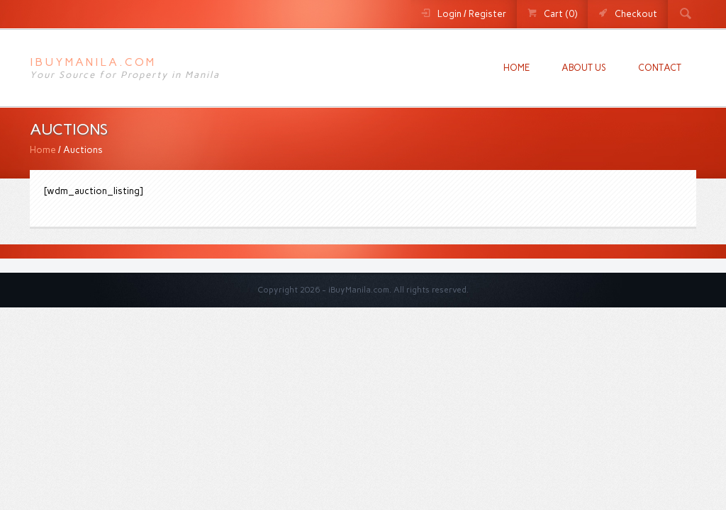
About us (584, 67)
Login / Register (471, 13)
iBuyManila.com (93, 62)
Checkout (636, 13)
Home (516, 67)
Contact (659, 67)
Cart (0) (560, 13)
